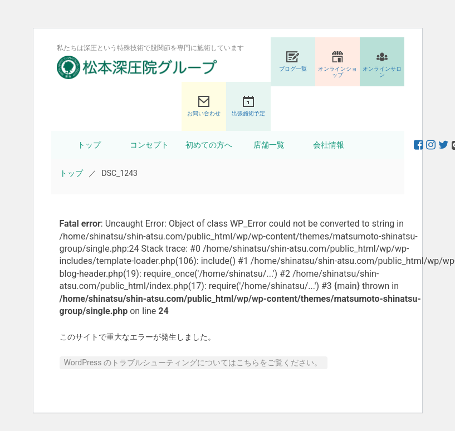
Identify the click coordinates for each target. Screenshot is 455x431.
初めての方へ (208, 144)
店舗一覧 (269, 144)
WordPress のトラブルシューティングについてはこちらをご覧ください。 (193, 362)
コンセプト (149, 144)
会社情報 (328, 144)
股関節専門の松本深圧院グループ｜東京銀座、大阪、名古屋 (137, 67)
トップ (89, 144)
